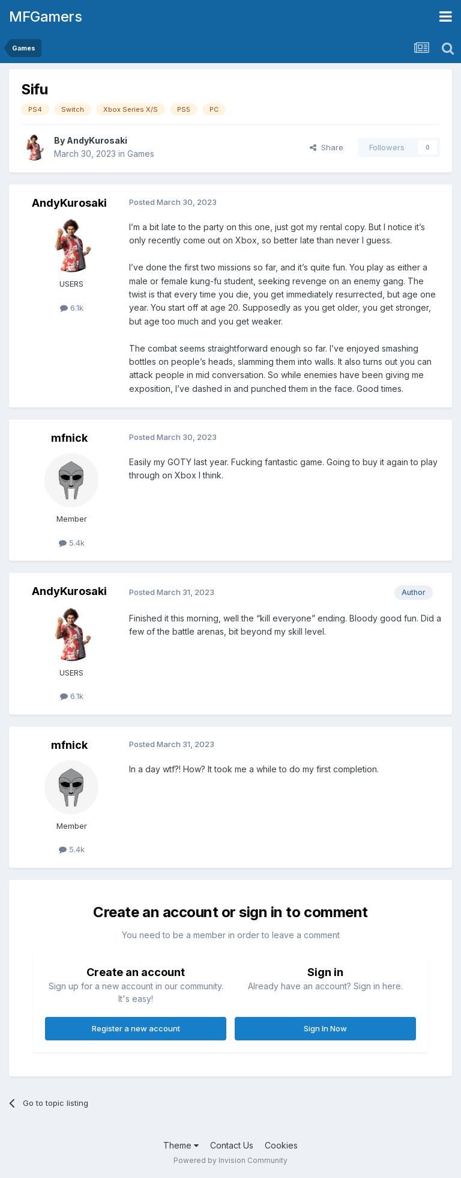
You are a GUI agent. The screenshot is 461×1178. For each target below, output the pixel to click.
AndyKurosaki (97, 140)
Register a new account (136, 1028)
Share (326, 147)
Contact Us (231, 1145)
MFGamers (45, 16)
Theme (181, 1145)
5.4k (72, 543)
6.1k (71, 308)
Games (140, 153)
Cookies (281, 1145)
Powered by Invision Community (230, 1160)
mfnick (69, 438)
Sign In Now (325, 1028)
